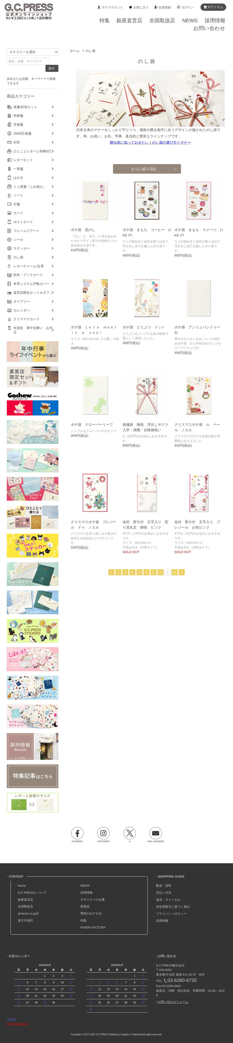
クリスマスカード (26, 319)
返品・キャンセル (168, 899)
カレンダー (21, 310)
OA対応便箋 (22, 133)
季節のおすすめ (91, 913)
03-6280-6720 (182, 980)
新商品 (85, 906)
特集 (83, 920)
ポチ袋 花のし (83, 230)
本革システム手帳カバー (31, 284)
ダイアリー (21, 301)
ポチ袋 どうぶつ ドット (144, 327)
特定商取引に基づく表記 (173, 906)
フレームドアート (26, 231)
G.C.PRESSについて (32, 892)
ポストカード (23, 222)
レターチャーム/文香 (28, 266)
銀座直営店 (25, 899)
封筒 (16, 142)
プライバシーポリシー (171, 913)
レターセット (23, 160)
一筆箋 (18, 169)
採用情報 (86, 892)
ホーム (75, 51)
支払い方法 (163, 892)
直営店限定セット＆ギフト (33, 292)
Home (22, 885)
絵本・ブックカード (28, 275)
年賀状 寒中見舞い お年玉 (33, 330)
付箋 (16, 204)
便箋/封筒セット (25, 107)
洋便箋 (18, 124)
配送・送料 (163, 885)
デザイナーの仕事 (92, 899)
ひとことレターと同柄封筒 (33, 151)
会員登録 (165, 7)
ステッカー (21, 248)
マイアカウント (112, 7)
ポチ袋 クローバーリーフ (92, 424)
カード (18, 213)
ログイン (187, 7)
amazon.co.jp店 (28, 913)
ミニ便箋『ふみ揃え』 (29, 186)
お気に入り (141, 7)
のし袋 (90, 51)
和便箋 (18, 116)
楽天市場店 (25, 920)
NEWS (85, 885)
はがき (18, 178)
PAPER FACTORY (93, 927)
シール (18, 239)
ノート (18, 195)
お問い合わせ (209, 28)
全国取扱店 (25, 906)
